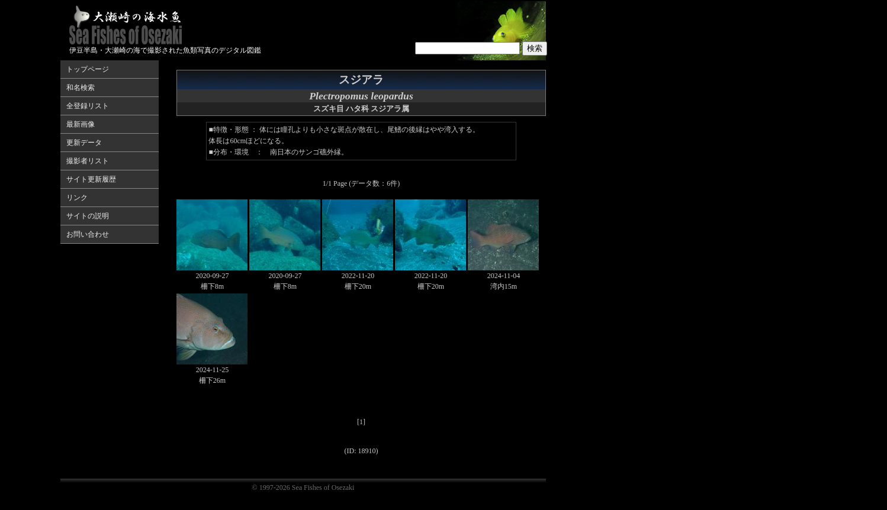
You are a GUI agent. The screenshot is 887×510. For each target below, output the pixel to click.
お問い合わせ (87, 234)
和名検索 (80, 87)
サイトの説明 (87, 216)
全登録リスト (87, 106)
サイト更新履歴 (91, 179)
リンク (77, 197)
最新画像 (80, 124)
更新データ (84, 142)
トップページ (87, 69)
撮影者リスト (87, 161)
